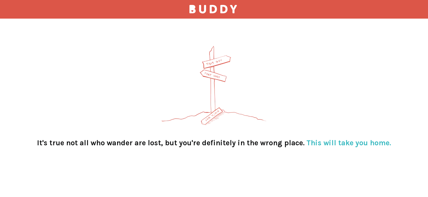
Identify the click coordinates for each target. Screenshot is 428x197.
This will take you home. (349, 142)
